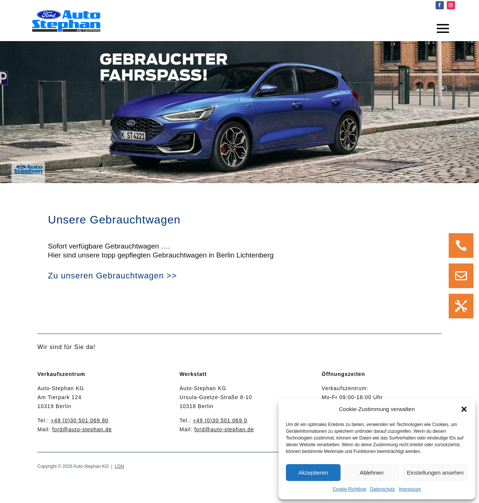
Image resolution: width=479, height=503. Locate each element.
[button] (464, 409)
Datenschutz (382, 489)
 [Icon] (461, 246)
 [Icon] (461, 306)
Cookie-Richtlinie (349, 489)
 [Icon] (461, 276)
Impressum (410, 489)
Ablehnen (371, 472)
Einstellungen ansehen (435, 472)
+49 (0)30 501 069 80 (80, 420)
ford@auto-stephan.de (82, 429)
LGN (119, 466)
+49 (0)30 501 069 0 (220, 420)
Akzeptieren (313, 472)
